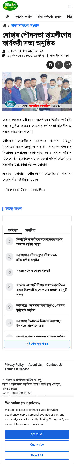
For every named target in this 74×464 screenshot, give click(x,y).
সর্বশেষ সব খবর (37, 345)
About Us (35, 366)
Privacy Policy (14, 366)
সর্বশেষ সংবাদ (23, 17)
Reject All (37, 455)
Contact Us (54, 366)
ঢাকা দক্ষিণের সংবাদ (49, 17)
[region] (37, 430)
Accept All (37, 434)
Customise (37, 444)
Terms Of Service (16, 370)
